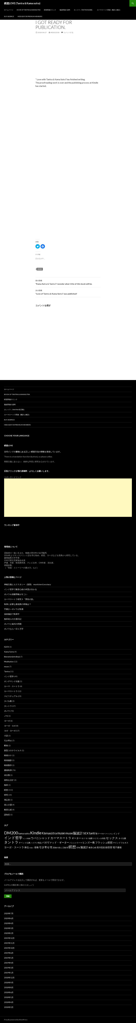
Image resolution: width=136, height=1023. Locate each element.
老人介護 (8, 805)
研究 (6, 795)
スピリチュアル (11, 696)
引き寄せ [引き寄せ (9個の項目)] (44, 847)
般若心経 (8, 809)
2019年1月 (8, 972)
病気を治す (9, 780)
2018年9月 (8, 982)
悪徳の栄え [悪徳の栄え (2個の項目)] (57, 847)
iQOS (6, 647)
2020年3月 (8, 928)
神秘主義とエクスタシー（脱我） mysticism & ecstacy (27, 584)
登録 (7, 896)
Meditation (9, 661)
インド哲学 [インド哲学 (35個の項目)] (13, 838)
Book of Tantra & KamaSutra (28, 10)
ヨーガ (7, 721)
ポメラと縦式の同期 (12, 624)
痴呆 (6, 785)
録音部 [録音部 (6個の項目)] (108, 847)
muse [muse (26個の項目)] (61, 833)
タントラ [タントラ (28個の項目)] (11, 842)
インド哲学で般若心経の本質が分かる (20, 589)
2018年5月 (8, 997)
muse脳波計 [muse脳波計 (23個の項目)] (74, 833)
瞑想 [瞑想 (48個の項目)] (72, 847)
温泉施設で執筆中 (12, 614)
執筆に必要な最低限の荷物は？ (17, 604)
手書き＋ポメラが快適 (13, 609)
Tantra (7, 671)
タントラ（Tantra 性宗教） (83, 10)
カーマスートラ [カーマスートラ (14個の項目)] (60, 838)
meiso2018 (54, 32)
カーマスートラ (11, 691)
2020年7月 (8, 913)
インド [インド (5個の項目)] (116, 833)
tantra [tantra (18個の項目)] (93, 833)
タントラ (8, 706)
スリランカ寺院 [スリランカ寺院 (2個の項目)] (99, 838)
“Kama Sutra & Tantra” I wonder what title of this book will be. (68, 282)
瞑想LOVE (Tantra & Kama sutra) (22, 3)
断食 (6, 745)
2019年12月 (9, 938)
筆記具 (7, 800)
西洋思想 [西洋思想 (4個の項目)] (101, 847)
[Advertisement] (68, 58)
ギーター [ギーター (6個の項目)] (76, 838)
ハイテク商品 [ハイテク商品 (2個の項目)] (36, 843)
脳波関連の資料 (65, 10)
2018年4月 (8, 1002)
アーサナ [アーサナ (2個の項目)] (101, 834)
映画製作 (8, 765)
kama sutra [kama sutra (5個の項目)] (24, 833)
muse (40, 269)
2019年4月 (8, 963)
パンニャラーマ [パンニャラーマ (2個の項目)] (76, 843)
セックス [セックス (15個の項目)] (112, 838)
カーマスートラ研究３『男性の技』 (19, 599)
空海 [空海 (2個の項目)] (78, 847)
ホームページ (8, 10)
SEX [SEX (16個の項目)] (85, 833)
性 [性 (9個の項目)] (51, 847)
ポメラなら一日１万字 (13, 629)
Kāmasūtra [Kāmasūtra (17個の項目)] (49, 833)
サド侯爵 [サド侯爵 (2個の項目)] (89, 838)
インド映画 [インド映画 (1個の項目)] (26, 838)
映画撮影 (8, 760)
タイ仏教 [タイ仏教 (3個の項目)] (122, 838)
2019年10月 (9, 948)
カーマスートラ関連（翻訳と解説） (109, 10)
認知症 (7, 814)
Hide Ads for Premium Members (30, 16)
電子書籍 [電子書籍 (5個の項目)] (117, 847)
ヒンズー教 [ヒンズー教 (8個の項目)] (88, 842)
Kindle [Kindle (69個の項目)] (35, 832)
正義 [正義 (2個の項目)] (64, 847)
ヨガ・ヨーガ (10, 730)
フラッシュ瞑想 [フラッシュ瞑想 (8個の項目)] (104, 842)
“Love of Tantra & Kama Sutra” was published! (68, 292)
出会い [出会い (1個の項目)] (31, 847)
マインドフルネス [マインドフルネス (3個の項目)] (120, 842)
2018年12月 (9, 977)
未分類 (7, 775)
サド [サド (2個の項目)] (83, 838)
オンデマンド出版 (12, 681)
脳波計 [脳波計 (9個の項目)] (84, 847)
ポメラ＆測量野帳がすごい (15, 594)
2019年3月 (8, 968)
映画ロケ (8, 755)
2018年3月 (8, 1007)
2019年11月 (9, 943)
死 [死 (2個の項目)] (67, 847)
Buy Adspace (9, 16)
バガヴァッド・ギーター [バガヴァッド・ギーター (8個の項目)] (55, 842)
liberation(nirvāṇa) (12, 656)
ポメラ (7, 711)
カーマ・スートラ (12, 686)
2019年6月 (8, 953)
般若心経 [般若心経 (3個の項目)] (92, 847)
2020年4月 (8, 923)
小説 (6, 735)
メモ (6, 716)
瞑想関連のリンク (50, 10)
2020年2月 (8, 933)
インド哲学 (9, 676)
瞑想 (6, 790)
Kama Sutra (9, 652)
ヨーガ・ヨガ (10, 726)
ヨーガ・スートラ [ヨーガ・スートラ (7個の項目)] (14, 847)
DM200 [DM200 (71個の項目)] (11, 832)
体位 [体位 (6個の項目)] (26, 847)
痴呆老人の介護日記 (12, 619)
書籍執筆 (8, 770)
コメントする (68, 32)
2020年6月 (8, 918)
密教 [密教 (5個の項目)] (36, 847)
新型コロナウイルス (12, 750)
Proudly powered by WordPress (15, 1020)
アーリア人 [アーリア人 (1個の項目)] (109, 834)
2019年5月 (8, 958)
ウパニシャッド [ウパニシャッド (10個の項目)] (40, 838)
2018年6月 (8, 992)
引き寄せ (8, 740)
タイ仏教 (8, 701)
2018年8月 (8, 987)
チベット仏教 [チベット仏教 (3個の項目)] (24, 842)
